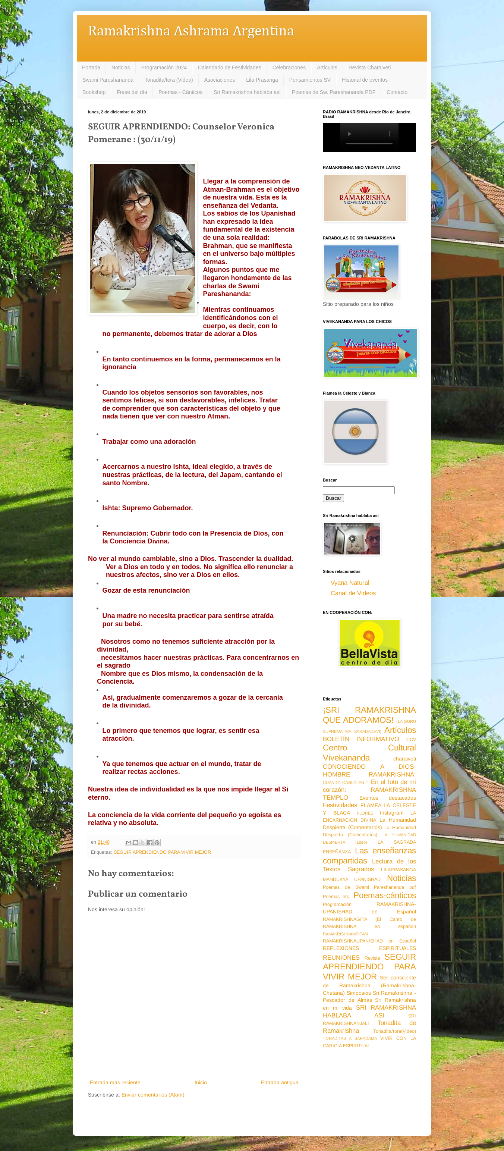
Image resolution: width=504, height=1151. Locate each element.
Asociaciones (219, 80)
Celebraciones (289, 67)
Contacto (397, 92)
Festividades (340, 805)
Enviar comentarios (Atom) (153, 1095)
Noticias (120, 67)
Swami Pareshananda (107, 80)
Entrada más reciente (115, 1082)
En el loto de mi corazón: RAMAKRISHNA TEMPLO (369, 789)
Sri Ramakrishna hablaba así (247, 92)
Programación (337, 904)
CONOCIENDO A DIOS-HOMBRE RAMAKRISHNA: (369, 770)
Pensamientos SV (310, 80)
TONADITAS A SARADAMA (350, 1038)
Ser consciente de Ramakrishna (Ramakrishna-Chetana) (369, 985)
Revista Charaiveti (370, 67)
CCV (411, 739)
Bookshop (93, 92)
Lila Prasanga (262, 80)
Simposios (359, 993)
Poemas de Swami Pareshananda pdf (369, 887)
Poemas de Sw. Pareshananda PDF (333, 92)
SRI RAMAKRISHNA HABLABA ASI (369, 1011)
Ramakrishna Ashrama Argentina (191, 31)
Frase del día (132, 92)
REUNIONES (341, 957)
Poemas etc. (336, 896)
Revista (372, 958)
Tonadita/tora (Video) (169, 80)
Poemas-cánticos (384, 895)
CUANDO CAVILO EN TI (346, 782)
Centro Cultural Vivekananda (369, 752)
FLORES (365, 813)
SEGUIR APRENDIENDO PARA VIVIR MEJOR (162, 852)
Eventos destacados (387, 798)
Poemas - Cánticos (180, 92)
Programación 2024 (164, 67)
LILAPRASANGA (398, 869)
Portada (91, 67)
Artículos (327, 67)
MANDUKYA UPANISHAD (352, 879)
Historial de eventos (365, 80)
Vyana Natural (350, 582)
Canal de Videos (353, 593)
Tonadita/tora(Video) (394, 1031)
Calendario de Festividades (229, 67)
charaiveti (404, 759)
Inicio (201, 1082)
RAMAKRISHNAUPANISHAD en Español (369, 941)
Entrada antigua (280, 1082)
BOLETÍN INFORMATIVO (361, 739)
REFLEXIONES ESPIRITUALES (369, 948)
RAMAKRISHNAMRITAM (345, 934)
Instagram (392, 813)
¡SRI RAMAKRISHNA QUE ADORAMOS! (369, 715)
